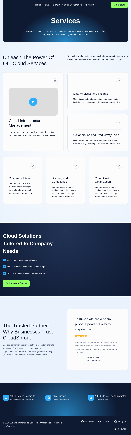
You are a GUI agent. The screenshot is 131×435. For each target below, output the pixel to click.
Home (38, 5)
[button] (33, 102)
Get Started (119, 5)
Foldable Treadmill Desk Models (67, 5)
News (46, 5)
